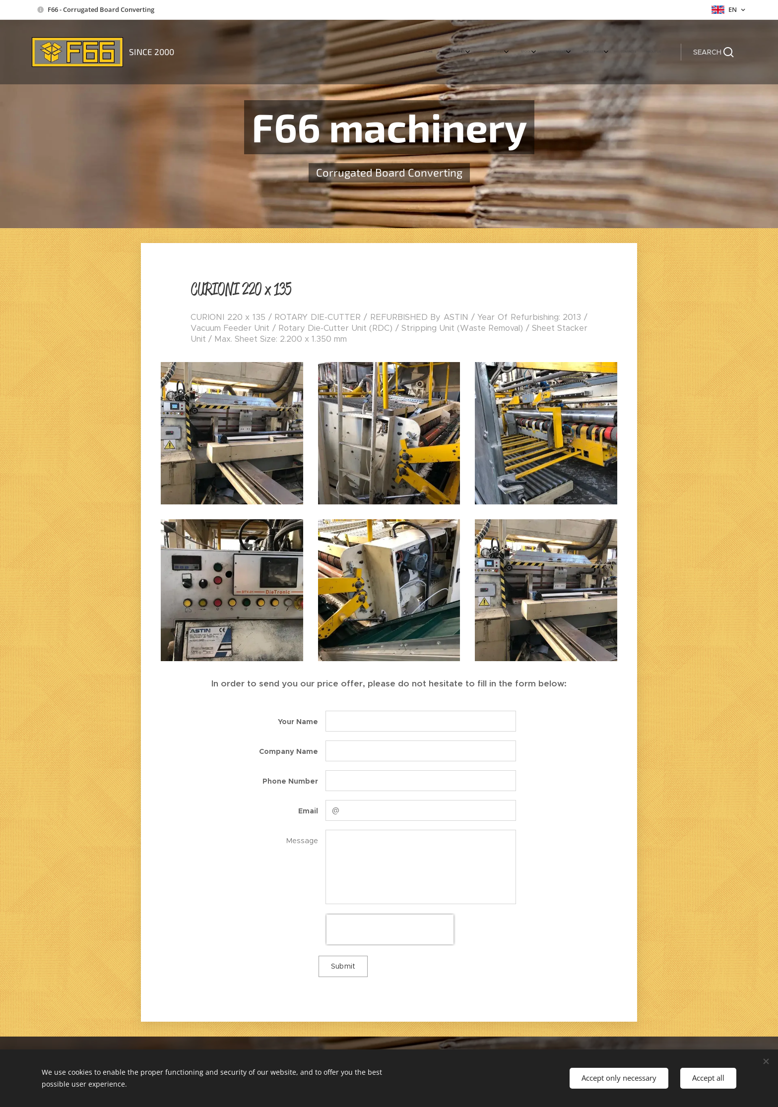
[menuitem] (555, 52)
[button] (713, 52)
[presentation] (390, 929)
